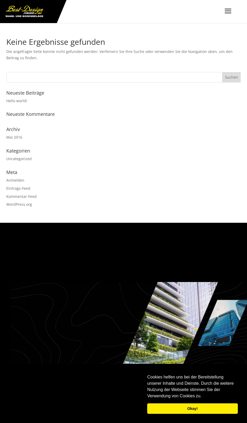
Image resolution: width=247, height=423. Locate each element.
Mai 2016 (14, 137)
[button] (203, 396)
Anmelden (15, 180)
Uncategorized (19, 158)
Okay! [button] (192, 408)
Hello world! (16, 100)
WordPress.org (19, 204)
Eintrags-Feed (18, 188)
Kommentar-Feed (21, 196)
